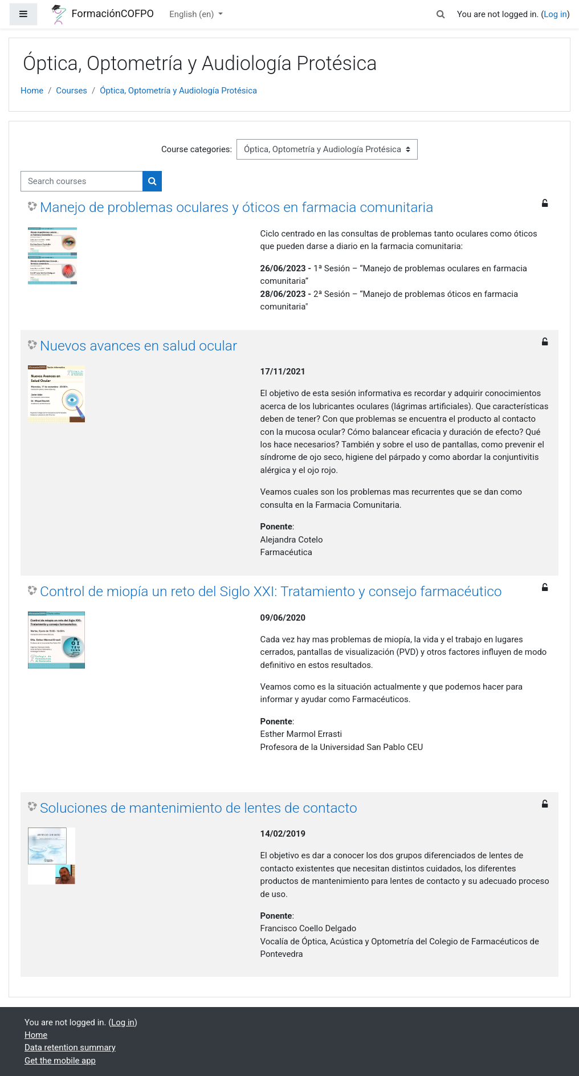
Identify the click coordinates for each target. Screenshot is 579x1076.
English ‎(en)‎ (192, 14)
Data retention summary (70, 1047)
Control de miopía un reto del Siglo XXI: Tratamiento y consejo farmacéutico (271, 591)
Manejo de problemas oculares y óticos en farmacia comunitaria (236, 207)
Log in (555, 14)
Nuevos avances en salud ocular (138, 345)
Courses (71, 90)
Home (32, 90)
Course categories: (196, 149)
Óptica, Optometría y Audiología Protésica (178, 90)
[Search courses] (82, 181)
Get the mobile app (60, 1060)
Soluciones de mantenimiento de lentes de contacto (198, 808)
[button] (441, 14)
